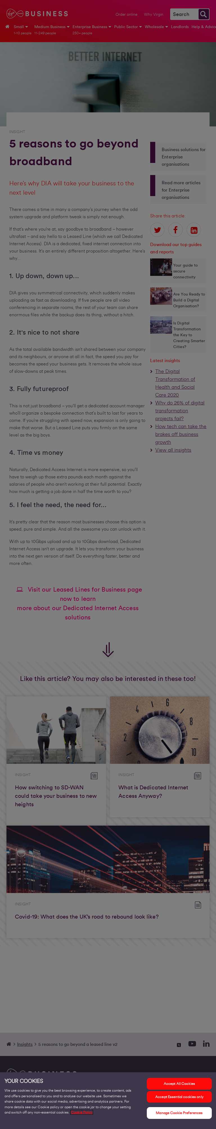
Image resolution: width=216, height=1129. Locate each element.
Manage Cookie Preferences (179, 1116)
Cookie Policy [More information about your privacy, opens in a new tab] (82, 1115)
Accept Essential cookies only (179, 1099)
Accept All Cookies (179, 1087)
